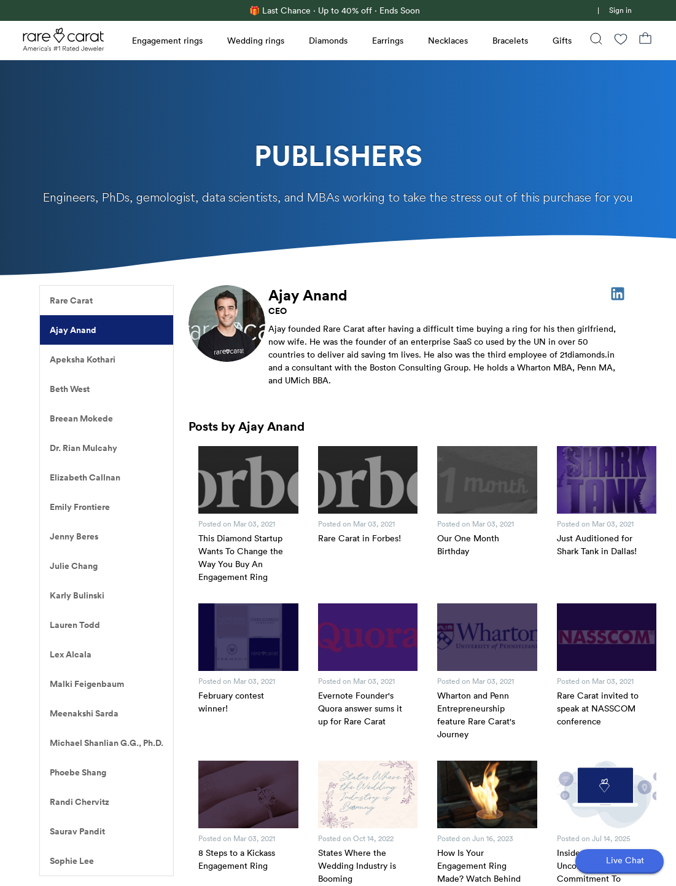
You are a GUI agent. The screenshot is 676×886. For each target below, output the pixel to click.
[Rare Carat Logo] (64, 42)
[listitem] (106, 300)
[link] (590, 10)
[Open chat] (619, 861)
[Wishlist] (621, 40)
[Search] (596, 40)
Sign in (620, 10)
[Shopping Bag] (645, 40)
